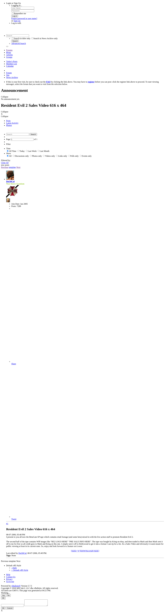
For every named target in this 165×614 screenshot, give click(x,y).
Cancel (10, 609)
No (8, 595)
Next (18, 167)
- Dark (14, 568)
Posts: (13, 206)
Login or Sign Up (13, 3)
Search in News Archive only (44, 38)
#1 (7, 524)
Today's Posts (11, 61)
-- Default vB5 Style (19, 570)
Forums (9, 50)
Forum (9, 73)
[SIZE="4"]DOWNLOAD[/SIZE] (85, 551)
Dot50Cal (10, 181)
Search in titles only (21, 38)
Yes (3, 595)
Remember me (19, 13)
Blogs (8, 52)
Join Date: (15, 204)
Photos (9, 125)
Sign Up (17, 21)
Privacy (9, 579)
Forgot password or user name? (24, 18)
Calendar (10, 66)
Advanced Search (18, 43)
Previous (4, 167)
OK (3, 598)
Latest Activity (12, 123)
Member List (11, 64)
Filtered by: (6, 160)
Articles (9, 55)
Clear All (5, 163)
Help (8, 574)
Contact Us (10, 577)
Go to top (10, 581)
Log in (14, 16)
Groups (9, 57)
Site (7, 75)
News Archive (12, 77)
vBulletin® (16, 586)
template (12, 167)
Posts (8, 121)
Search (15, 41)
